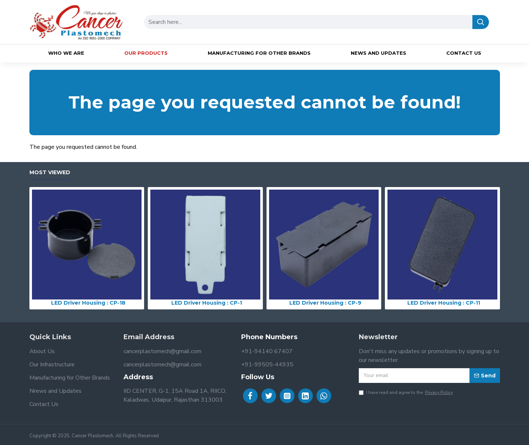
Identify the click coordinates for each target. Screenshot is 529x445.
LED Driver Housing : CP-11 (443, 302)
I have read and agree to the (406, 392)
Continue (489, 159)
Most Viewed (49, 172)
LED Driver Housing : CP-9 (325, 302)
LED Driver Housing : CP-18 (88, 302)
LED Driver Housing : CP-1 (206, 302)
